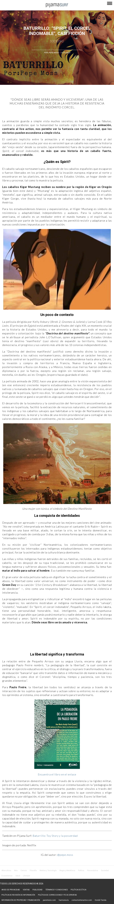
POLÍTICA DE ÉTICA (78, 890)
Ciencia (23, 870)
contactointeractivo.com (82, 900)
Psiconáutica (92, 870)
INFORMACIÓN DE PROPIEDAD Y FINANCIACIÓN (20, 900)
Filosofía (33, 870)
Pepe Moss (54, 52)
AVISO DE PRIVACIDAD (10, 890)
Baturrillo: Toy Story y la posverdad (55, 835)
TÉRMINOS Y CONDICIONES (56, 890)
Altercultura (6, 870)
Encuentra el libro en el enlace (57, 774)
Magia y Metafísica (67, 870)
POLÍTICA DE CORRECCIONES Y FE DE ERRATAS (57, 895)
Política (81, 870)
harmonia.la (64, 900)
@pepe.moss (65, 854)
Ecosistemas (6, 876)
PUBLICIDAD (37, 890)
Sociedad (57, 41)
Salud (17, 876)
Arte (16, 870)
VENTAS (26, 890)
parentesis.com (49, 900)
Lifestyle (26, 876)
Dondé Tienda (100, 900)
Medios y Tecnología (48, 870)
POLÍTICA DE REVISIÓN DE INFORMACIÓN (18, 895)
